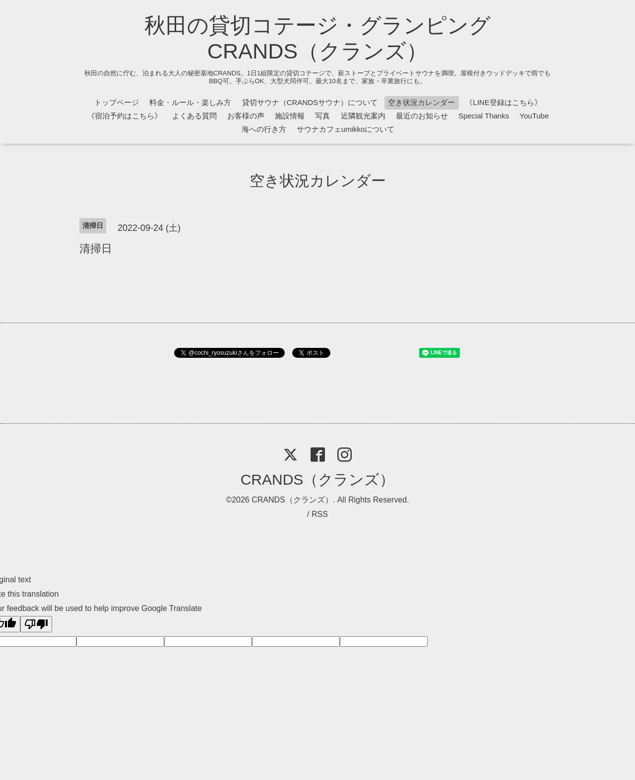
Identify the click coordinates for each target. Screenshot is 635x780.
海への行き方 (264, 129)
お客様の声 (245, 115)
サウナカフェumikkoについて (346, 129)
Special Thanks (483, 115)
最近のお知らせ (422, 115)
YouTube (534, 115)
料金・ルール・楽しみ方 (190, 102)
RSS (320, 514)
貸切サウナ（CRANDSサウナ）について (310, 102)
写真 (322, 115)
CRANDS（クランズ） (318, 479)
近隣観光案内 (363, 115)
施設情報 (290, 115)
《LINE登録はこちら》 (503, 102)
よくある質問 (194, 115)
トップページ (116, 102)
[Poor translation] (36, 624)
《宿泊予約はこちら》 (124, 115)
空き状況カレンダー (421, 102)
